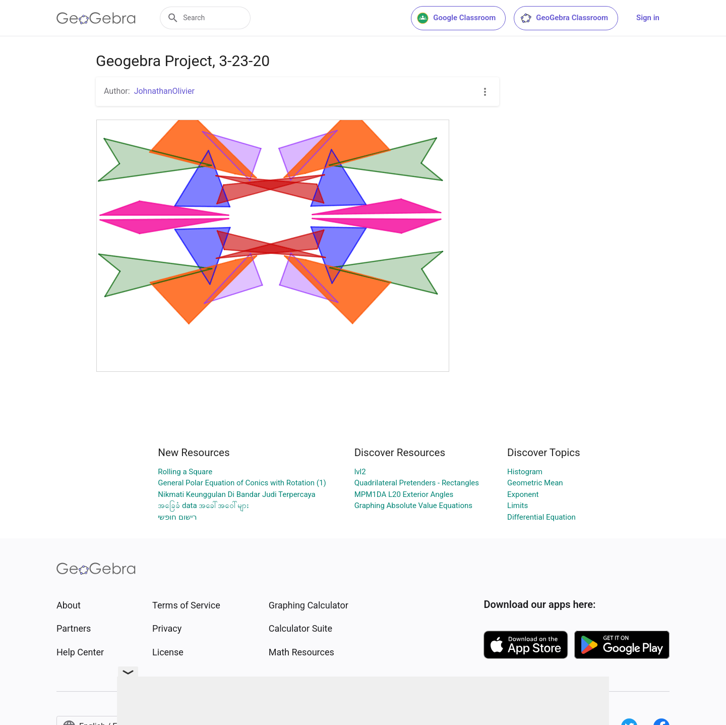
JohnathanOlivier (164, 91)
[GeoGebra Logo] (96, 18)
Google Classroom (456, 18)
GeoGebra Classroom (564, 18)
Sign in (647, 17)
